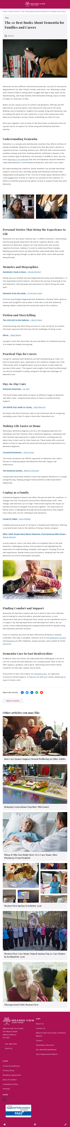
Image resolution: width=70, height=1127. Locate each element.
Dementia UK (12, 641)
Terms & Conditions (11, 1066)
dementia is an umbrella (17, 159)
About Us (40, 1024)
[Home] (4, 1124)
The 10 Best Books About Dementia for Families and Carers (43, 11)
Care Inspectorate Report (47, 1054)
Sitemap (6, 1089)
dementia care (40, 674)
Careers (39, 1040)
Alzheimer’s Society (58, 638)
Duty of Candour (10, 1080)
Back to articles (12, 701)
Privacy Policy (8, 1070)
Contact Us (40, 1028)
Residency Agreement (12, 1075)
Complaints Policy (10, 1084)
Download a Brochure (45, 1045)
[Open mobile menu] (35, 1124)
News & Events (14, 11)
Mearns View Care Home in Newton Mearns (51, 1034)
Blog (7, 18)
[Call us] (65, 1124)
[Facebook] (4, 1101)
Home (5, 11)
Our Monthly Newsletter (46, 1049)
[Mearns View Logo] (35, 4)
